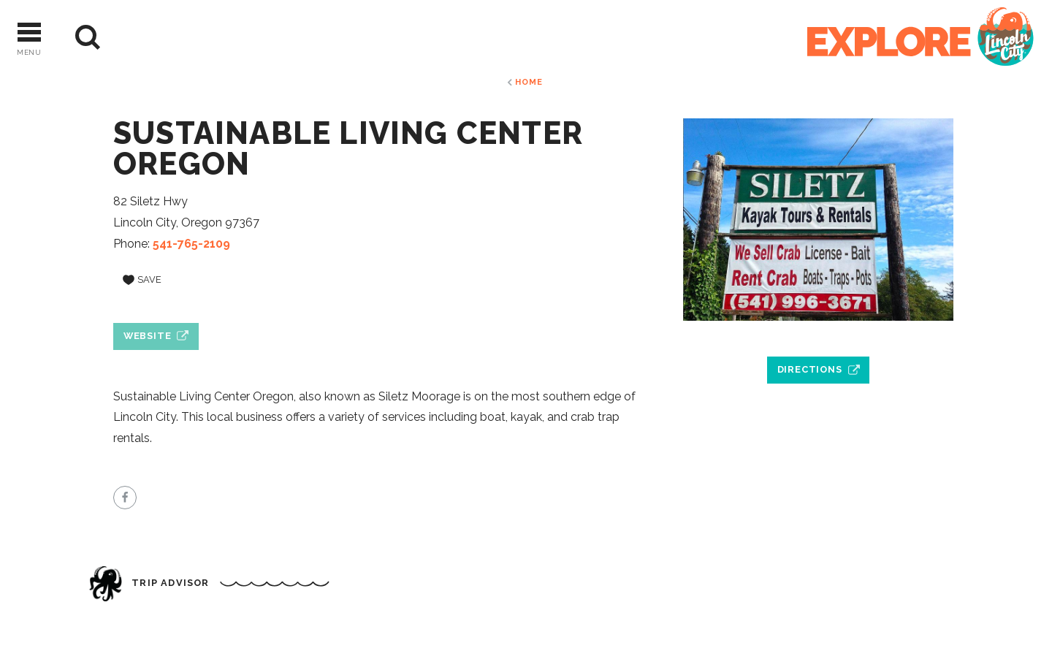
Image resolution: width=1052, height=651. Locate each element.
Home (528, 82)
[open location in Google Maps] (818, 336)
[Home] (920, 37)
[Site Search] (88, 38)
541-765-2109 (191, 244)
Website (147, 335)
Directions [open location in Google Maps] (809, 369)
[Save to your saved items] (142, 280)
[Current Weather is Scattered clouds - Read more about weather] (146, 37)
